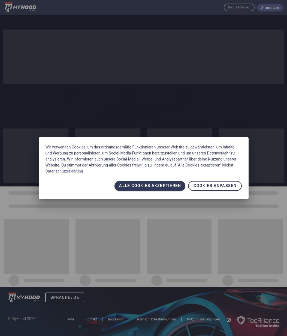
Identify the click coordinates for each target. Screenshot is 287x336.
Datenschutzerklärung (64, 171)
